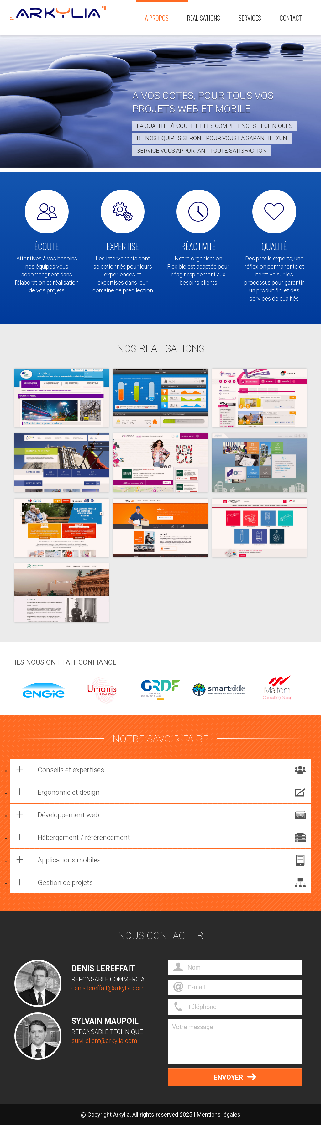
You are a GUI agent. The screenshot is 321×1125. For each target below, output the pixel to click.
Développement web (68, 815)
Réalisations (203, 18)
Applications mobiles (69, 860)
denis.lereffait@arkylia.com (108, 988)
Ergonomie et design (69, 792)
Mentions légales (218, 1114)
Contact (291, 18)
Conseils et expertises (71, 770)
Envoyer (235, 1076)
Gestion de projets (65, 882)
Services (250, 18)
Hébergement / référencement (84, 837)
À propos (157, 18)
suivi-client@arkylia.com (104, 1040)
